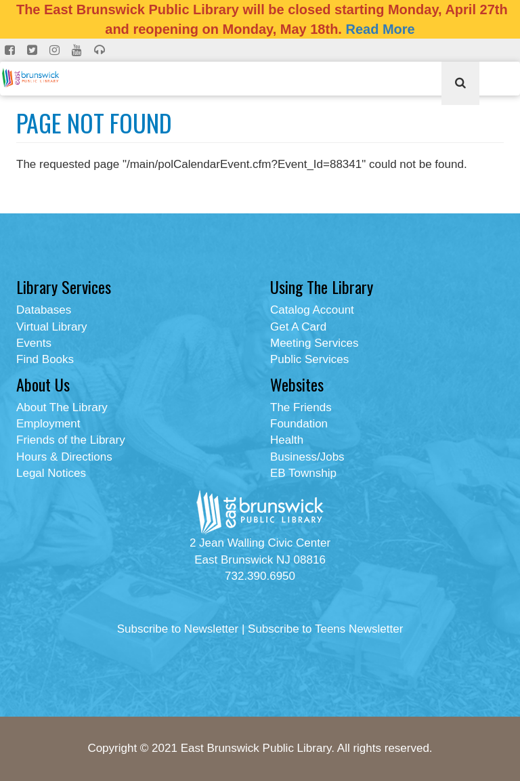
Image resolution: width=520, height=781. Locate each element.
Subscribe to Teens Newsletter (325, 628)
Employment (48, 423)
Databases (43, 309)
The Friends (301, 407)
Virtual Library (51, 326)
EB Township (303, 473)
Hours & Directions (64, 456)
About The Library (62, 407)
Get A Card (298, 326)
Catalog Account (312, 309)
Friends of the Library (70, 440)
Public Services (309, 359)
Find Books (45, 359)
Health (286, 440)
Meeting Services (314, 343)
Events (33, 343)
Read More (379, 29)
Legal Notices (51, 473)
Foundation (299, 423)
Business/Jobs (307, 456)
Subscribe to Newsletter (178, 628)
